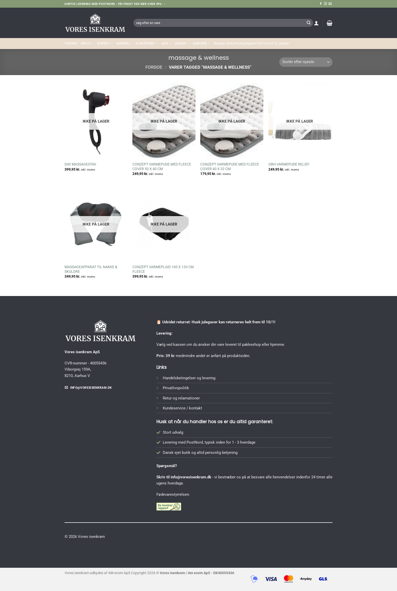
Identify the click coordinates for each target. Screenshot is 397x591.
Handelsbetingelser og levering (189, 378)
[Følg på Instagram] (325, 3)
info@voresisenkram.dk (191, 477)
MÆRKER (201, 43)
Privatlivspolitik (176, 388)
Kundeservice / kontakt (182, 408)
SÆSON (182, 43)
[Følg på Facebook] (320, 3)
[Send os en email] (330, 3)
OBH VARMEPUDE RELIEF (288, 164)
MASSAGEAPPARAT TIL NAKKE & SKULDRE (91, 269)
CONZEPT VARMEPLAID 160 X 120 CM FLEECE (163, 269)
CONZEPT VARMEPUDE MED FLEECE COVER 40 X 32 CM (229, 166)
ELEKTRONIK (147, 43)
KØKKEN (124, 43)
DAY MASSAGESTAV (80, 164)
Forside (71, 43)
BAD (166, 43)
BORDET (105, 43)
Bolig (87, 43)
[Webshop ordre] (305, 62)
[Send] (308, 23)
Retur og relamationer (181, 398)
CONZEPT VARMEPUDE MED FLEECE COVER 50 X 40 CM (161, 166)
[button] (316, 23)
